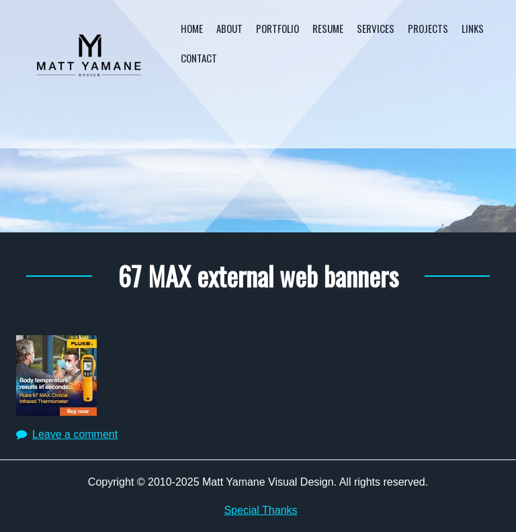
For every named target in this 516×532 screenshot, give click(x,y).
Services (375, 28)
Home (192, 28)
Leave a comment (75, 434)
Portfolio (277, 28)
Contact (199, 57)
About (229, 28)
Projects (428, 28)
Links (473, 28)
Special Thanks (260, 510)
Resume (327, 28)
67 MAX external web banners (258, 275)
